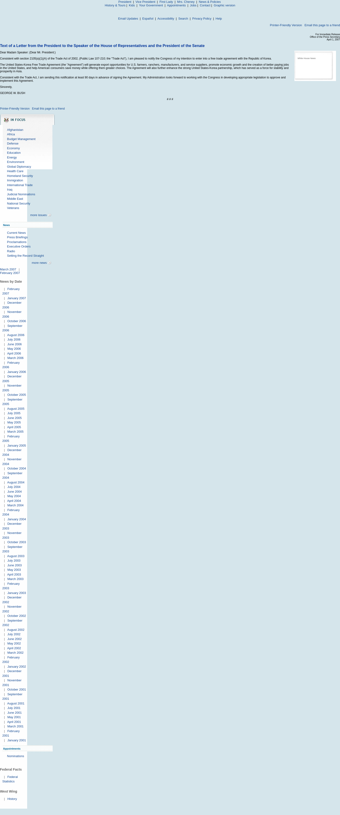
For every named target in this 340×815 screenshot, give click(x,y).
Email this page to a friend (322, 25)
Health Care (15, 171)
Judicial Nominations (21, 194)
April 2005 (14, 427)
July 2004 (14, 487)
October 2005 (16, 395)
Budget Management (21, 139)
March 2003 (15, 579)
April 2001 (14, 722)
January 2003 (16, 593)
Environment (15, 162)
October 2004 (16, 468)
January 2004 (16, 519)
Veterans (13, 208)
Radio (11, 251)
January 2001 (16, 740)
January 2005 (16, 445)
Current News (16, 233)
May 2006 (14, 348)
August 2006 (15, 335)
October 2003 (16, 542)
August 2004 (15, 482)
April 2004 (14, 501)
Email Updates (128, 18)
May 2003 (14, 570)
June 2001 (14, 712)
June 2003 (14, 565)
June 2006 (14, 344)
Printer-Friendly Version (286, 25)
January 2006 (16, 372)
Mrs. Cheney (186, 2)
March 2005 (15, 431)
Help (219, 18)
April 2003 (14, 574)
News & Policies (210, 2)
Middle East (15, 199)
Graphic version (224, 5)
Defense (12, 143)
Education (14, 152)
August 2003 (15, 556)
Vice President (145, 2)
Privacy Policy (201, 18)
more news (39, 263)
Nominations (15, 756)
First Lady (166, 2)
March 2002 (15, 652)
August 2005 (15, 408)
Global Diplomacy (19, 166)
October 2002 (16, 616)
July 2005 (14, 413)
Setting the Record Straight (25, 255)
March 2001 (15, 726)
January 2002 (16, 666)
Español (147, 18)
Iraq (9, 189)
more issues (38, 215)
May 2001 (14, 717)
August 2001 (15, 703)
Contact (205, 5)
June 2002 (14, 639)
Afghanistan (15, 130)
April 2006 (14, 353)
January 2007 (16, 298)
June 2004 (14, 491)
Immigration (15, 180)
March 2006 (15, 358)
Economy (13, 148)
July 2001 (14, 708)
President (124, 2)
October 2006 (16, 321)
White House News (307, 58)
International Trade (20, 185)
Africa (11, 134)
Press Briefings (17, 237)
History (12, 799)
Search (183, 18)
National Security (18, 203)
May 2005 (14, 422)
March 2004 (15, 505)
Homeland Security (20, 176)
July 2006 (14, 339)
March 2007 (8, 269)
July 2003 (14, 560)
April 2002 (14, 648)
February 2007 (10, 273)
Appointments (176, 5)
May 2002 (14, 643)
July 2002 (14, 634)
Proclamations (16, 242)
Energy (12, 157)
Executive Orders (19, 246)
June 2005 (14, 418)
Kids (132, 5)
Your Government (151, 5)
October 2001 (16, 689)
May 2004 (14, 496)
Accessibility (165, 18)
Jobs (193, 5)
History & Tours (115, 5)
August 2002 (15, 630)
